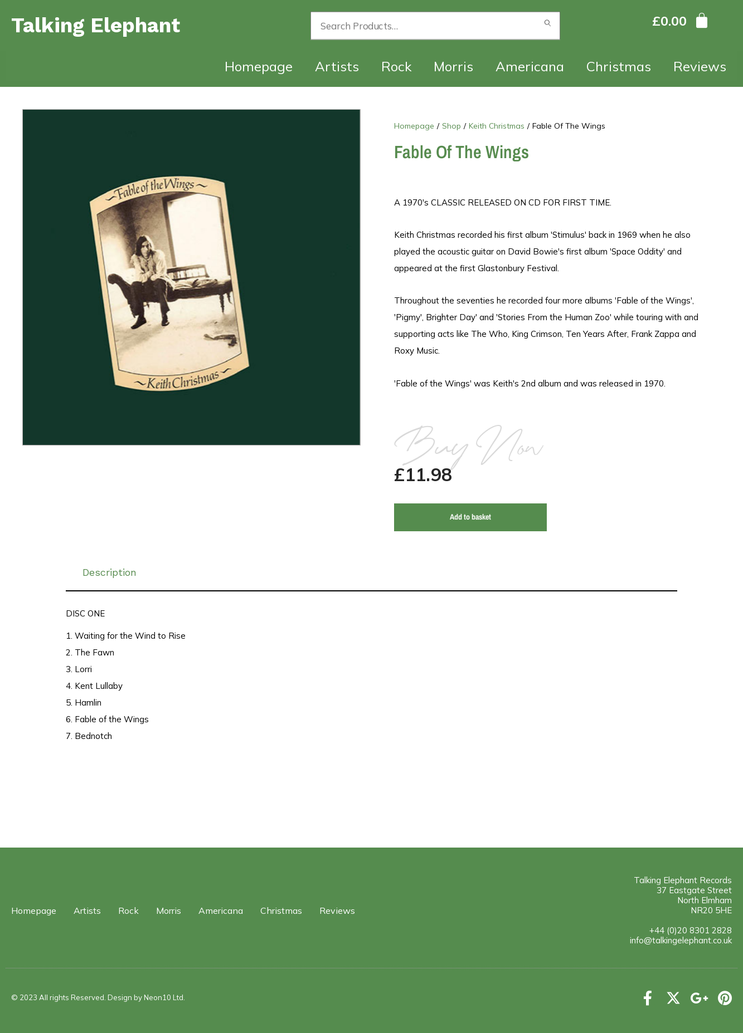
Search (548, 26)
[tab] (372, 572)
